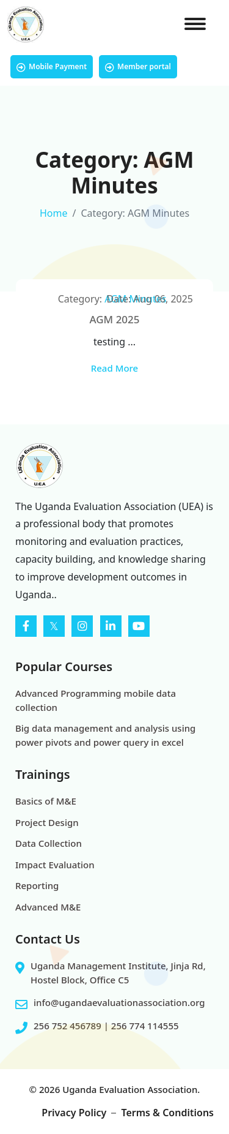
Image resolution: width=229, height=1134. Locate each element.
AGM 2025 (114, 319)
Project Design (47, 822)
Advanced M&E (48, 907)
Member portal (138, 66)
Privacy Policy (74, 1112)
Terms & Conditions (167, 1112)
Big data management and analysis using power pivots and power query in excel (105, 735)
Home (54, 213)
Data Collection (48, 843)
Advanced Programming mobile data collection (95, 700)
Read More (114, 368)
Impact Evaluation (55, 864)
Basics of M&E (45, 801)
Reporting (37, 885)
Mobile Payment (51, 66)
